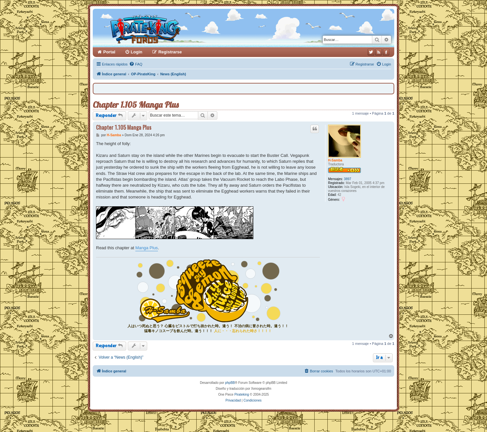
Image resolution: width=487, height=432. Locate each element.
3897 (347, 179)
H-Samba (335, 160)
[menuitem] (135, 64)
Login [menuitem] (136, 51)
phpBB (230, 383)
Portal (109, 51)
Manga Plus (146, 247)
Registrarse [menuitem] (170, 51)
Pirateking (241, 394)
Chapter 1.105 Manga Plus (136, 105)
